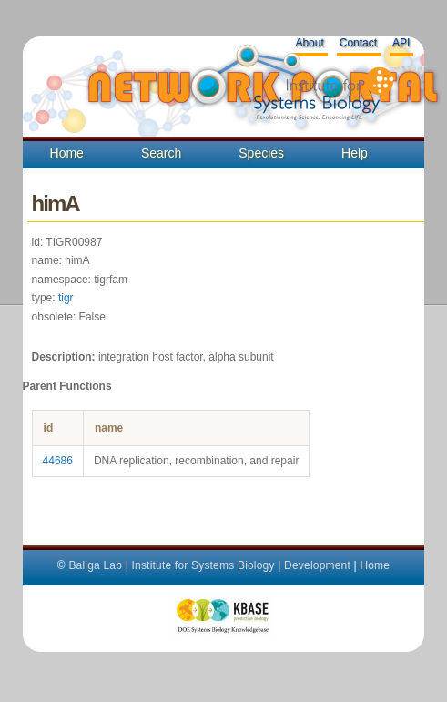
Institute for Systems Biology (202, 565)
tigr (66, 297)
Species (261, 153)
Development (317, 565)
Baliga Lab (95, 565)
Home (67, 153)
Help (354, 153)
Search (161, 153)
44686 (58, 460)
